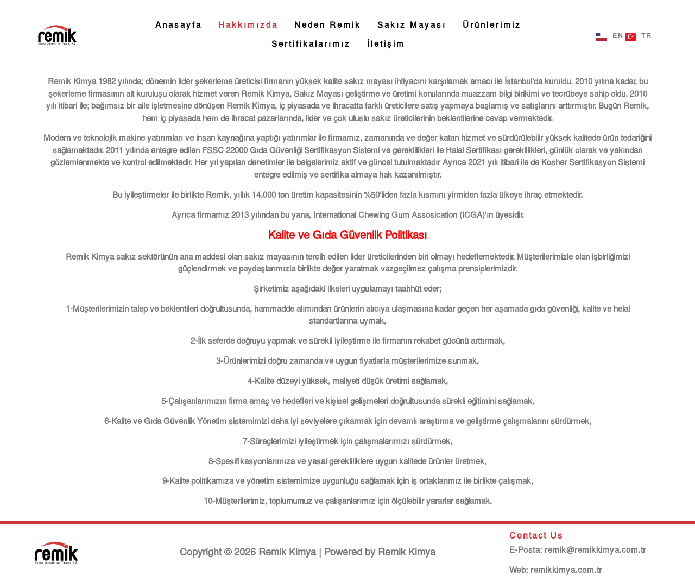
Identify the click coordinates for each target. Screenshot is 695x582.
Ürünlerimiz (492, 25)
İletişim (386, 44)
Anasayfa (178, 25)
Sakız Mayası (411, 25)
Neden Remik (327, 25)
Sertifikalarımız (311, 44)
